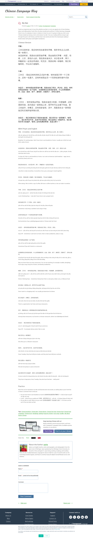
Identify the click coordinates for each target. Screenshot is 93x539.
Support (52, 515)
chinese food (60, 411)
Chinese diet (34, 411)
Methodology (29, 521)
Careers (8, 521)
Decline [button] (46, 535)
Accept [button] (41, 535)
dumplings (35, 413)
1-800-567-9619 (84, 1)
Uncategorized (46, 26)
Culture (40, 26)
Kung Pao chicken (48, 413)
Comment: (21, 482)
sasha (28, 26)
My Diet (25, 23)
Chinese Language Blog (21, 11)
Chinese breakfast (26, 411)
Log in (84, 4)
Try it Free (74, 4)
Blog (8, 518)
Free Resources (29, 524)
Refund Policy (53, 521)
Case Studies (29, 515)
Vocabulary (53, 26)
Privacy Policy (57, 529)
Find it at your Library (63, 431)
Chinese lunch (28, 413)
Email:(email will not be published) (28, 475)
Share (27, 438)
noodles (62, 413)
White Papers (29, 518)
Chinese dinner (42, 411)
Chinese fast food (51, 411)
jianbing (41, 413)
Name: (20, 469)
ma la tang (56, 413)
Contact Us (52, 518)
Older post (24, 503)
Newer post (67, 503)
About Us (8, 515)
